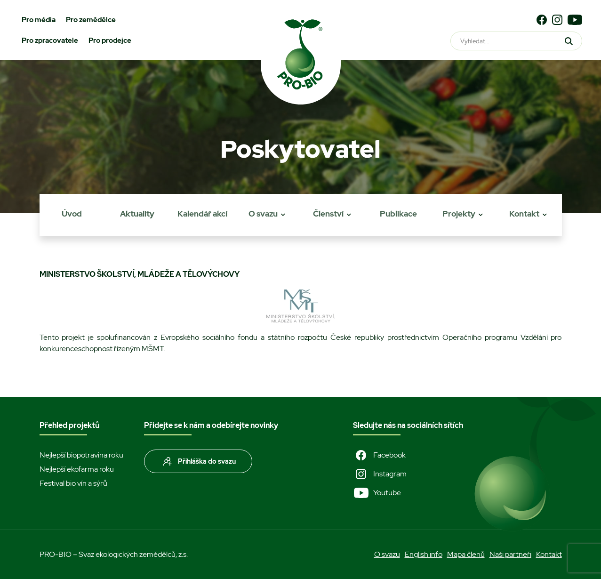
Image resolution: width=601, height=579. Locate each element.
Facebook (379, 455)
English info (423, 554)
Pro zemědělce (91, 19)
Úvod (72, 214)
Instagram (380, 474)
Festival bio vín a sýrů (73, 483)
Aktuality (137, 214)
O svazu (263, 214)
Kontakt (524, 214)
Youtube (377, 493)
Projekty (458, 214)
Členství (328, 214)
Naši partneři (510, 554)
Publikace (398, 214)
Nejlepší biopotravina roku (81, 455)
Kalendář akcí (202, 214)
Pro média (39, 19)
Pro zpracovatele (50, 40)
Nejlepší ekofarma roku (77, 469)
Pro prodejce (109, 40)
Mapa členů (466, 554)
